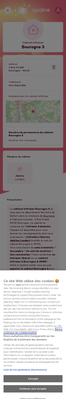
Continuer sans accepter (33, 391)
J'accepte (33, 381)
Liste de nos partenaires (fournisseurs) (25, 372)
